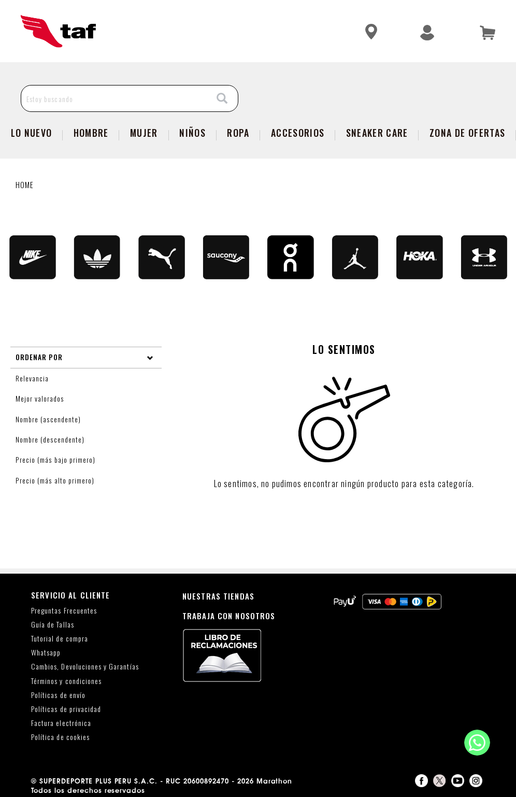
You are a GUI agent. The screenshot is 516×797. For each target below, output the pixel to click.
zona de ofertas (467, 132)
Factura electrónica (61, 723)
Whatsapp (46, 652)
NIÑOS (192, 132)
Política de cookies (60, 737)
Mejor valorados (41, 398)
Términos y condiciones (66, 681)
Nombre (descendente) (51, 439)
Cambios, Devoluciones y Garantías (85, 666)
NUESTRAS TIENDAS (218, 596)
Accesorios (297, 132)
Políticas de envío (58, 695)
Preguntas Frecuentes (64, 610)
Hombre (91, 132)
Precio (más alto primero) (56, 480)
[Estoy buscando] (114, 98)
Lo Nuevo (31, 132)
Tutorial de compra (59, 638)
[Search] (222, 98)
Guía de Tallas (52, 624)
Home (25, 184)
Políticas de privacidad (66, 709)
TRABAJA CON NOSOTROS (229, 615)
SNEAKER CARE (377, 132)
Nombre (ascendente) (49, 419)
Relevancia (33, 378)
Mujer (144, 132)
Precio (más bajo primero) (57, 459)
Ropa (238, 132)
